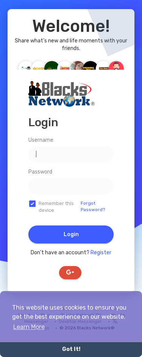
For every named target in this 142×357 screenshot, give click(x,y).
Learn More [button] (29, 326)
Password (40, 172)
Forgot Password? (93, 206)
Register (101, 252)
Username (40, 140)
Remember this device (56, 206)
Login (71, 234)
